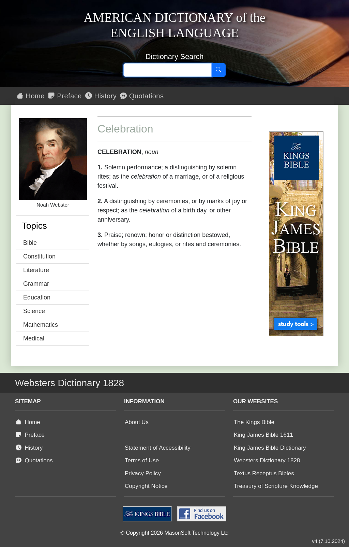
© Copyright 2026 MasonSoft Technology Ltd (174, 533)
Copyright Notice (146, 486)
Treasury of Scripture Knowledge (276, 486)
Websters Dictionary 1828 (267, 460)
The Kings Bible (254, 422)
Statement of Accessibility (158, 448)
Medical (33, 338)
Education (36, 297)
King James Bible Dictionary (270, 448)
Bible (30, 242)
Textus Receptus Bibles (264, 473)
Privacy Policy (143, 473)
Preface (65, 96)
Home (31, 96)
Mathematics (40, 324)
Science (34, 311)
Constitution (39, 256)
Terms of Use (142, 460)
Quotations (142, 96)
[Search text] (167, 70)
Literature (36, 270)
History (101, 96)
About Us (137, 422)
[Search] (218, 70)
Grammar (36, 283)
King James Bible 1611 (263, 435)
